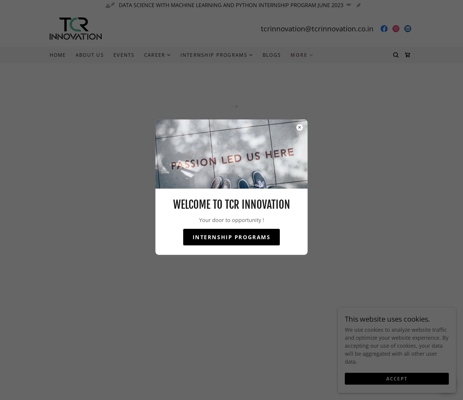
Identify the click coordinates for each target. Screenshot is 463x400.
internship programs (232, 237)
